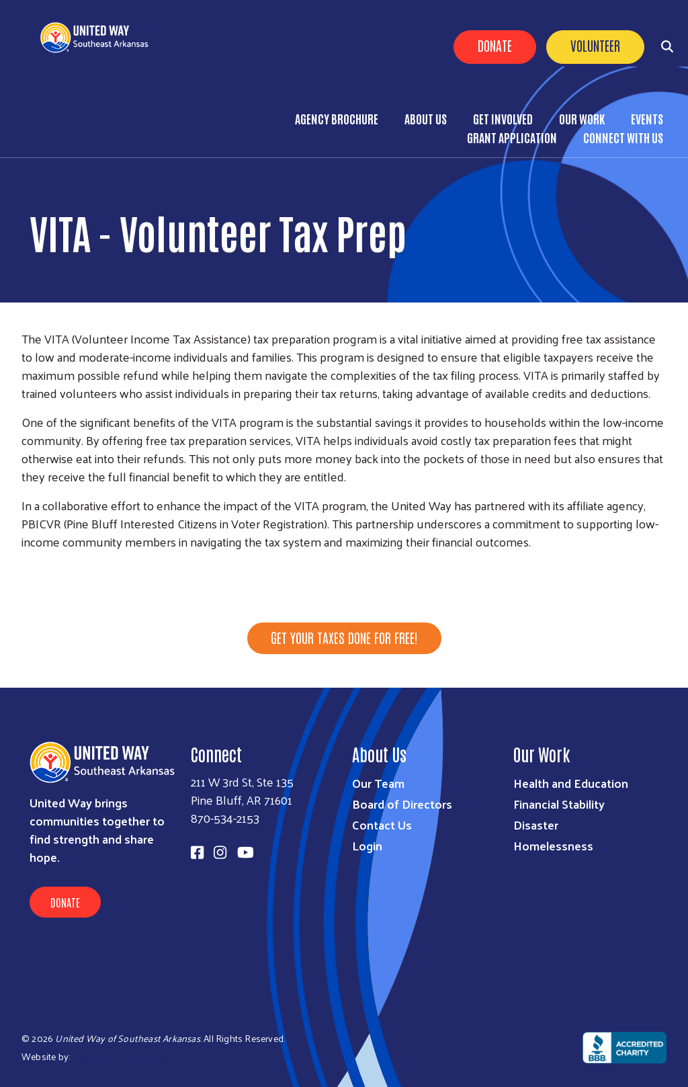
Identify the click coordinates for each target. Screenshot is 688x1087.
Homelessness (553, 845)
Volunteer (595, 45)
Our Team (378, 782)
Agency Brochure (336, 118)
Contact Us (382, 824)
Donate (495, 45)
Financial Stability (559, 803)
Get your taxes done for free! (344, 637)
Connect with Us (623, 137)
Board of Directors (402, 803)
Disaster (535, 824)
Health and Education (570, 782)
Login (367, 845)
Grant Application (512, 137)
